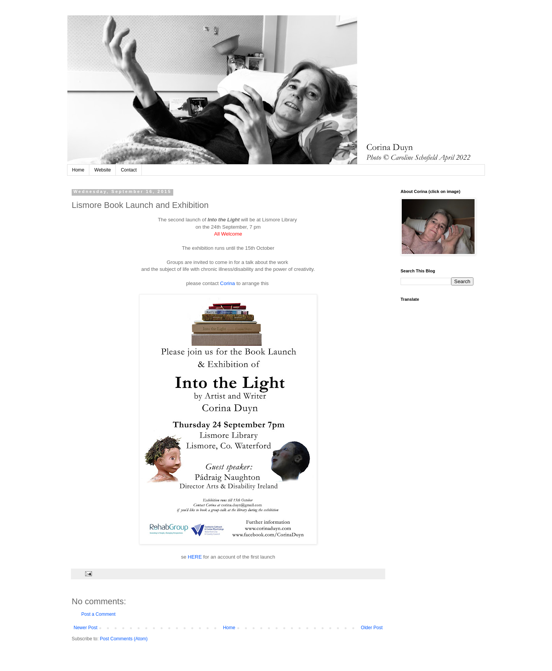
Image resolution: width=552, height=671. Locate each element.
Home (78, 170)
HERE (195, 557)
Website (102, 170)
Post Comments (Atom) (124, 638)
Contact (128, 170)
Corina (228, 283)
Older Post (372, 627)
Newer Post (85, 627)
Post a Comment (98, 614)
